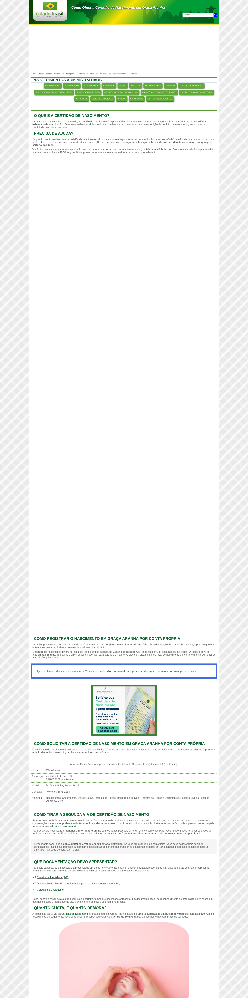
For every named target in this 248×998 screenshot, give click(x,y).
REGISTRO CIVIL (52, 85)
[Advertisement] (124, 48)
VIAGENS (122, 99)
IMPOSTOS (135, 85)
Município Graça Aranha (75, 74)
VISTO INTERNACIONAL (102, 99)
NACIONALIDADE (91, 85)
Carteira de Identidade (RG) (52, 877)
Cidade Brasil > (38, 74)
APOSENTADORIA (153, 85)
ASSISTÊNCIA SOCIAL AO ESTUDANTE (159, 92)
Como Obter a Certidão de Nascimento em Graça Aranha (118, 8)
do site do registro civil (63, 826)
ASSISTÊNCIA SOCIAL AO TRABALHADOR (54, 92)
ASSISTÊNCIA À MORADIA (88, 92)
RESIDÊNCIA (108, 85)
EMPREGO (170, 85)
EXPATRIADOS (136, 99)
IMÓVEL (122, 85)
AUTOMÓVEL (81, 99)
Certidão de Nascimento (75, 913)
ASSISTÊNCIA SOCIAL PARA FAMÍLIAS (120, 92)
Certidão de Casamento (50, 889)
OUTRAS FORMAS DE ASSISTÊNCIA (196, 92)
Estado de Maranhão (53, 74)
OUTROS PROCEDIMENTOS (160, 99)
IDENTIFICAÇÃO (72, 85)
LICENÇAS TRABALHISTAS (191, 85)
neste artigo (105, 671)
